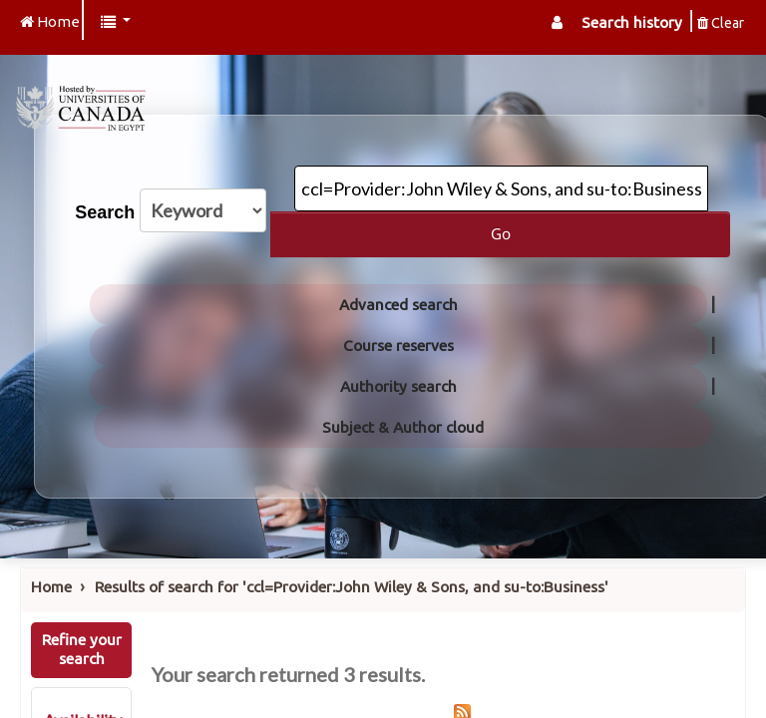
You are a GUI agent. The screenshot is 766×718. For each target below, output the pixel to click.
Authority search (398, 386)
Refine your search (82, 649)
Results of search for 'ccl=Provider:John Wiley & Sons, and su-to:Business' (351, 586)
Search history (631, 22)
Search (105, 212)
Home (51, 586)
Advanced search (398, 304)
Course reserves (398, 345)
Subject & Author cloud (403, 427)
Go (501, 233)
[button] (116, 22)
